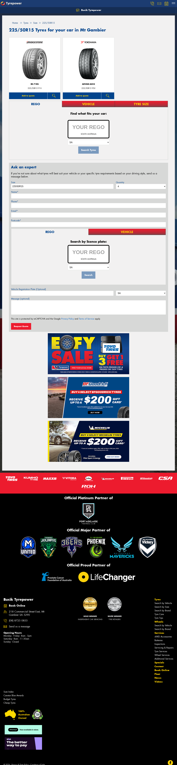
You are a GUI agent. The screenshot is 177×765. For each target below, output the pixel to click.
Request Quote (21, 326)
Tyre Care (159, 614)
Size (13, 182)
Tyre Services (161, 651)
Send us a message (19, 626)
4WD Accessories (163, 636)
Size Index (9, 691)
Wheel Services (162, 655)
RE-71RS (35, 84)
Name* (14, 192)
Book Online (162, 670)
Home (13, 22)
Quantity (120, 182)
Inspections (160, 644)
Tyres (158, 599)
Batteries (159, 640)
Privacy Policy (67, 318)
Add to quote (28, 95)
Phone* (14, 201)
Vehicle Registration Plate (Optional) (28, 289)
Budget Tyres (10, 699)
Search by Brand (163, 610)
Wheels (159, 621)
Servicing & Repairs (164, 647)
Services (159, 632)
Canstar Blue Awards (14, 695)
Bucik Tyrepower (88, 10)
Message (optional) (20, 298)
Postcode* (16, 220)
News (158, 677)
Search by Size (162, 606)
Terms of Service (86, 318)
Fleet (157, 674)
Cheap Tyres (9, 702)
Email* (14, 210)
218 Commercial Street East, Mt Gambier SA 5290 (26, 613)
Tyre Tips (159, 617)
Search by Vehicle (163, 603)
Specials (159, 662)
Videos (159, 681)
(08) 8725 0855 (18, 620)
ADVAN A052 (88, 84)
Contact (159, 666)
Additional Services (164, 658)
